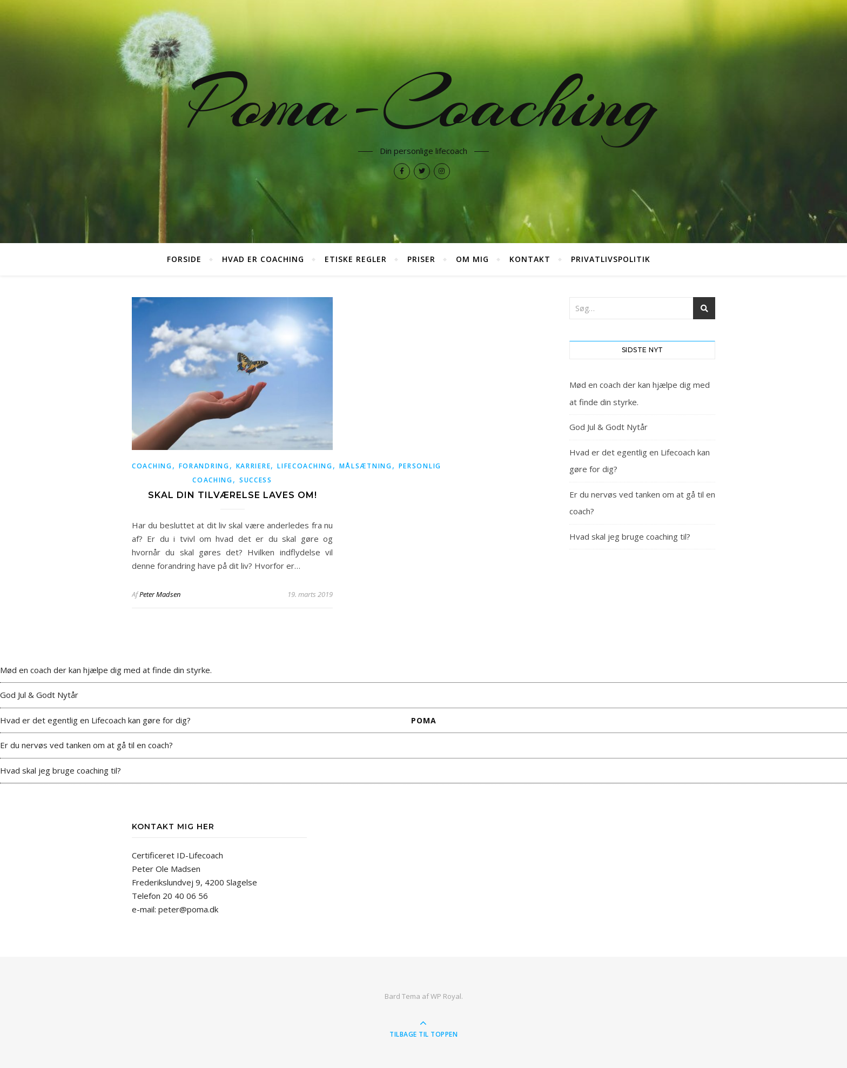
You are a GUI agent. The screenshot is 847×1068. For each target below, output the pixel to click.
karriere (253, 466)
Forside (184, 259)
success (255, 480)
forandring (204, 466)
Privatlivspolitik (610, 259)
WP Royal (446, 996)
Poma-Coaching (423, 103)
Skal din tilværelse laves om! (232, 495)
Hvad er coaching (263, 259)
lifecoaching (304, 466)
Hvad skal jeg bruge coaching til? (629, 536)
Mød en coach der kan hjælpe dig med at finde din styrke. (106, 669)
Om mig (472, 259)
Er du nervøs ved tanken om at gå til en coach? (86, 745)
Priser (421, 259)
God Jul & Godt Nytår (608, 426)
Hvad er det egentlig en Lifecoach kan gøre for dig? (95, 720)
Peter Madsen (159, 594)
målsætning (365, 466)
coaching (152, 466)
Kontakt (529, 259)
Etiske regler (356, 259)
